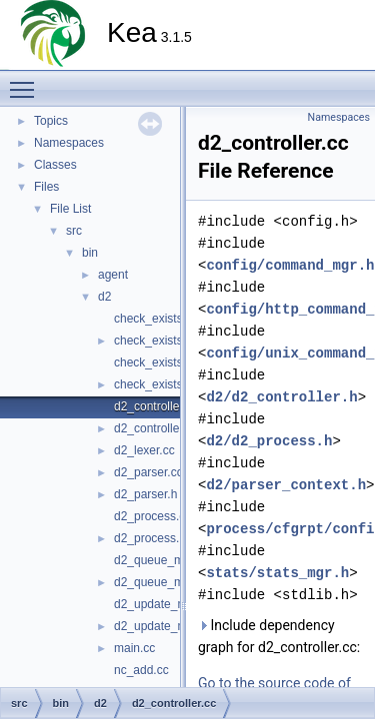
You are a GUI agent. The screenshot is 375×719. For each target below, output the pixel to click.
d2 (104, 297)
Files (46, 187)
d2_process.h (150, 538)
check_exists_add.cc (169, 319)
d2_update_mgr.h (160, 626)
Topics (51, 121)
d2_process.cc (152, 516)
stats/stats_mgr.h (277, 572)
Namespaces (69, 143)
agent (113, 275)
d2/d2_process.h (269, 440)
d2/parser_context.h (286, 484)
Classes (55, 165)
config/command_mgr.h (290, 265)
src (74, 231)
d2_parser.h (145, 494)
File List (70, 209)
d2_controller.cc (156, 406)
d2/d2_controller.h (281, 396)
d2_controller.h (153, 428)
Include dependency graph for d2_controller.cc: (279, 636)
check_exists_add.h (166, 341)
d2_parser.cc (148, 472)
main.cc (134, 648)
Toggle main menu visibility (27, 81)
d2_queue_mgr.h (159, 582)
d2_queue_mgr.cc (161, 560)
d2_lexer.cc (144, 450)
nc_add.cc (141, 670)
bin (90, 253)
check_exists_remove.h (176, 384)
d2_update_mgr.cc (163, 604)
